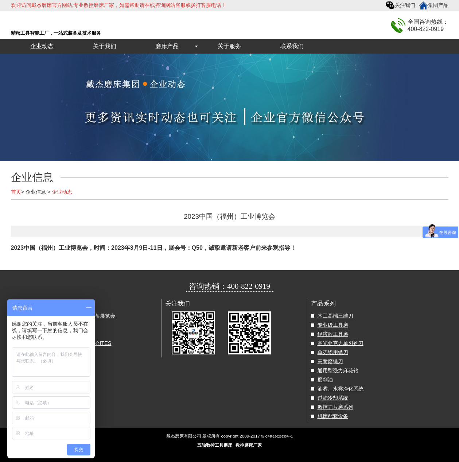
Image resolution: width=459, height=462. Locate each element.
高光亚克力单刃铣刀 (340, 343)
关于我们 (104, 46)
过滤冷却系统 (333, 398)
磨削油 (325, 380)
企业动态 (42, 46)
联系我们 (292, 46)
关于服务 (229, 46)
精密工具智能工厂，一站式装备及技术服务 (56, 33)
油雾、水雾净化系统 (340, 389)
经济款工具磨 (333, 334)
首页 (16, 192)
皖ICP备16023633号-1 (277, 436)
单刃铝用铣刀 (333, 352)
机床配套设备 (333, 416)
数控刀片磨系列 (335, 407)
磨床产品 (167, 46)
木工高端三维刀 (335, 316)
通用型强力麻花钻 (338, 370)
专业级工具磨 (333, 325)
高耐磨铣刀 (330, 361)
